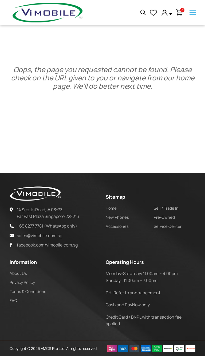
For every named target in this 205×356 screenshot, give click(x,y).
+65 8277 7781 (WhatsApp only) (47, 226)
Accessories (117, 226)
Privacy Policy (22, 282)
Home (111, 208)
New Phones (117, 217)
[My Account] (153, 12)
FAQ (13, 300)
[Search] (143, 12)
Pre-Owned (164, 217)
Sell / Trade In (166, 208)
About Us (18, 273)
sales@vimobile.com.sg (39, 235)
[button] (166, 12)
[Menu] (193, 13)
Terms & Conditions (28, 291)
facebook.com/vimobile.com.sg (47, 245)
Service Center (168, 226)
